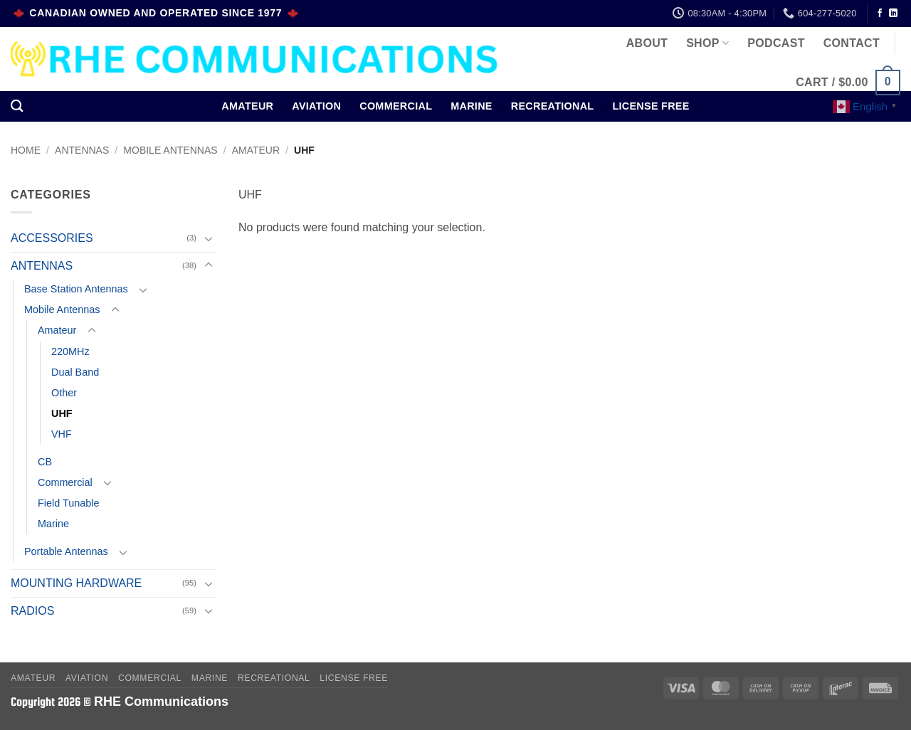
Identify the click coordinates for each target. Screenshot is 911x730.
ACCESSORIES (52, 238)
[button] (848, 83)
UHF (62, 413)
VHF (61, 434)
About (647, 43)
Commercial (395, 106)
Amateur (247, 106)
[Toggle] (208, 238)
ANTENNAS (82, 150)
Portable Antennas (66, 551)
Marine (472, 106)
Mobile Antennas (170, 150)
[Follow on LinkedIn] (893, 13)
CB (45, 461)
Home (26, 150)
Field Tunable (68, 503)
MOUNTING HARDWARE (76, 583)
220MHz (70, 351)
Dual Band (75, 372)
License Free (650, 106)
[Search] (17, 106)
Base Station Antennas (76, 289)
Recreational (552, 106)
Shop (707, 43)
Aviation (316, 106)
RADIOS (32, 611)
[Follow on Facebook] (879, 13)
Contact (851, 43)
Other (64, 392)
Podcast (775, 43)
